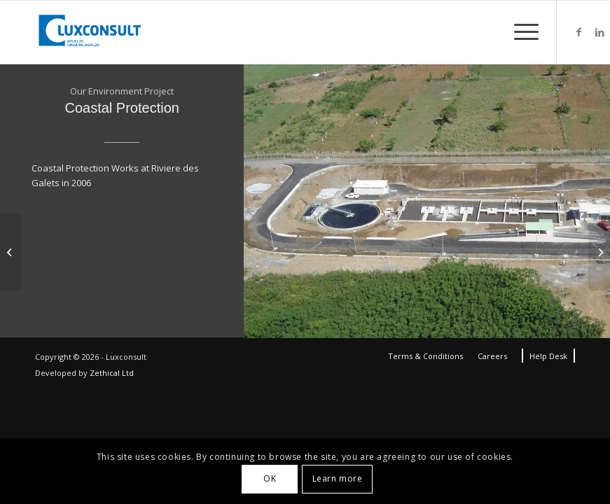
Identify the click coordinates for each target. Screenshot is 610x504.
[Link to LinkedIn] (599, 32)
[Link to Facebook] (578, 32)
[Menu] (519, 32)
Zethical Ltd (112, 373)
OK (269, 478)
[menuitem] (425, 356)
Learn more (337, 478)
